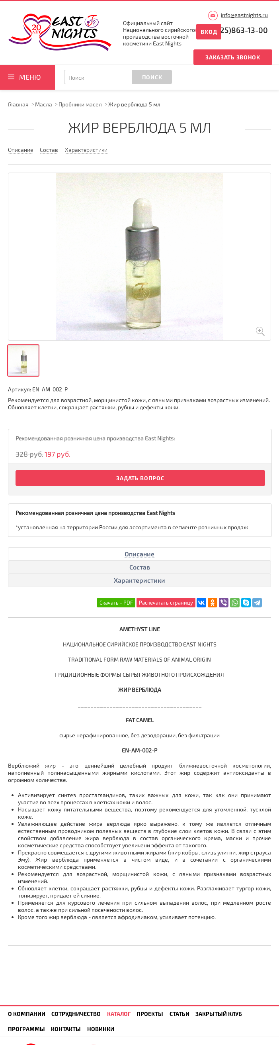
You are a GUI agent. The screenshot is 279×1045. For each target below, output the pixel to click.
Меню (30, 77)
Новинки (100, 1028)
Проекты (150, 1013)
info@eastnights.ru (244, 15)
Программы (26, 1028)
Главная (18, 104)
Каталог (119, 1013)
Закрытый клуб (218, 1013)
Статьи (179, 1013)
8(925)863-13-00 (238, 30)
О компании (26, 1013)
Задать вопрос (140, 478)
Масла (43, 104)
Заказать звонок (232, 57)
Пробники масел (80, 104)
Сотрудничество (76, 1013)
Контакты (66, 1028)
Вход (209, 31)
